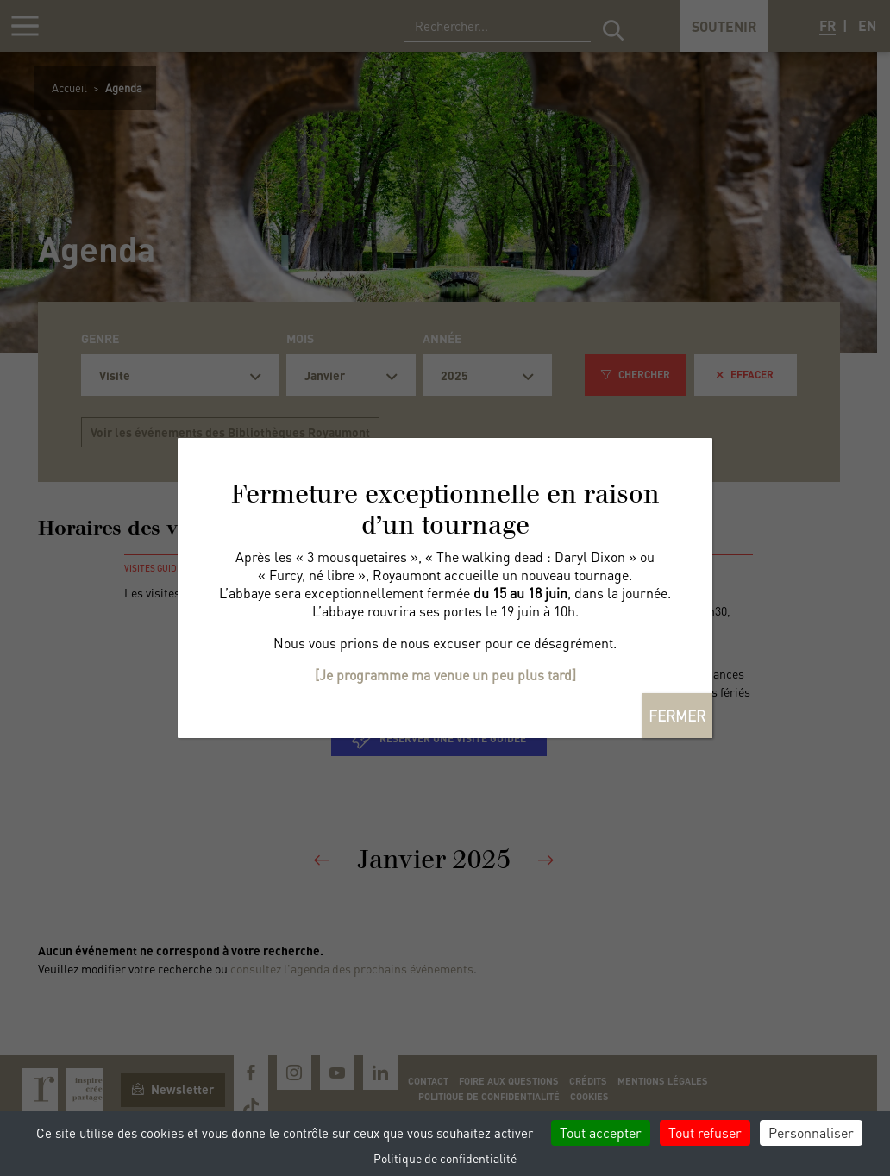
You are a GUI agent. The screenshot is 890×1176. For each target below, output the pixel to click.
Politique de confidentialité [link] (445, 1158)
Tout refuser (705, 1132)
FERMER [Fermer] (677, 715)
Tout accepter (601, 1132)
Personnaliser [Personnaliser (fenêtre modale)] (811, 1132)
